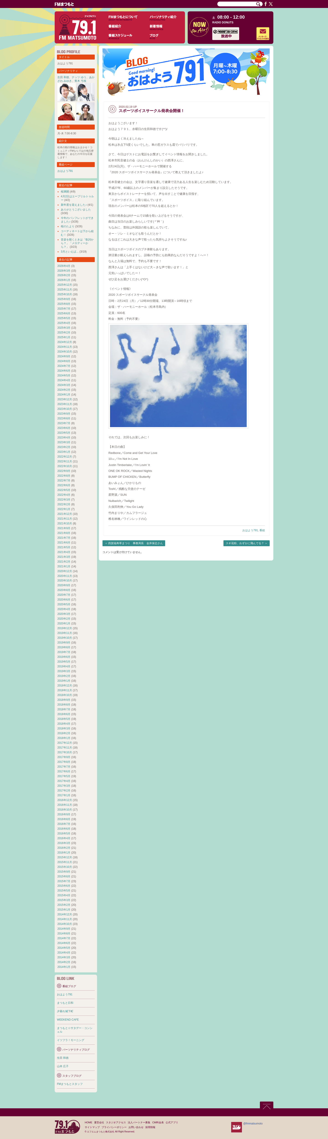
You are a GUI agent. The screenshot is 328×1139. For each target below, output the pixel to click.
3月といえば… (70, 251)
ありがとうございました (76, 209)
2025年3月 (63, 327)
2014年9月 (63, 928)
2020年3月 (63, 614)
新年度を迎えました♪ (74, 204)
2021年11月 (64, 518)
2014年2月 (63, 962)
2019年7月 (63, 652)
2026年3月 (63, 270)
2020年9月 (63, 585)
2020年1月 (63, 623)
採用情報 (150, 1127)
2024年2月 (63, 389)
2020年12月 (64, 571)
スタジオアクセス (116, 1122)
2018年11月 (64, 690)
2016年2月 (63, 847)
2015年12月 (64, 857)
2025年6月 (63, 313)
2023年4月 (63, 437)
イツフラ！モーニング (70, 1040)
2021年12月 (64, 514)
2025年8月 (63, 303)
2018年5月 (63, 719)
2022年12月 (64, 456)
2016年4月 (63, 838)
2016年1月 (63, 852)
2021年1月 (63, 566)
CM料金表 (158, 1122)
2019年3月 (63, 671)
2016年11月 (64, 804)
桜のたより (67, 226)
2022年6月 (63, 485)
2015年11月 (64, 862)
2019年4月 (63, 666)
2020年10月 (64, 580)
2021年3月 (63, 556)
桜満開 (65, 191)
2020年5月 (63, 604)
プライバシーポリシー (114, 1127)
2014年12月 (64, 914)
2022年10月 (64, 466)
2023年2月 (63, 447)
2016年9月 (63, 814)
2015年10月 (64, 867)
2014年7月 (63, 938)
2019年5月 (63, 661)
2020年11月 (64, 576)
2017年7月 (63, 766)
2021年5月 (63, 547)
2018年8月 (63, 704)
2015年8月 (63, 876)
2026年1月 (63, 280)
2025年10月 (64, 294)
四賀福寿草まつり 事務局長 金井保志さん (135, 543)
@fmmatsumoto (253, 1123)
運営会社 (99, 1122)
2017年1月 (63, 795)
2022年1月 (63, 509)
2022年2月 (63, 504)
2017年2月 (63, 790)
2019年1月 (63, 680)
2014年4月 (63, 952)
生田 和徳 (63, 77)
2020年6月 (63, 599)
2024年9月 (63, 356)
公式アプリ (172, 1122)
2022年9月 (63, 471)
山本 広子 (63, 1066)
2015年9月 (63, 871)
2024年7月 (63, 366)
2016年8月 (63, 819)
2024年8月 (63, 361)
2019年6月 (63, 656)
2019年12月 (64, 628)
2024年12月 (64, 342)
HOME (88, 1122)
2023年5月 (63, 432)
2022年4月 (63, 494)
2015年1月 (63, 909)
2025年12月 (64, 284)
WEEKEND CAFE (68, 1019)
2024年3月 (63, 385)
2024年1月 (63, 394)
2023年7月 (63, 423)
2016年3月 (63, 843)
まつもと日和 (65, 1002)
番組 (262, 530)
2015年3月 (63, 900)
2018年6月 (63, 714)
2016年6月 (63, 828)
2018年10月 (64, 695)
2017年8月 (63, 762)
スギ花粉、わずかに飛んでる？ (245, 543)
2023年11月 (64, 404)
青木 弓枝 (80, 81)
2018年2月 (63, 733)
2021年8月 (63, 533)
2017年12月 (64, 742)
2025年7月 (63, 308)
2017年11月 (64, 747)
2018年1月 (63, 738)
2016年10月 (64, 809)
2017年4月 (63, 781)
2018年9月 (63, 699)
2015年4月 (63, 895)
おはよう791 (250, 530)
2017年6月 (63, 771)
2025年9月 (63, 299)
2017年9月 (63, 757)
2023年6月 (63, 428)
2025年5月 (63, 318)
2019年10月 (64, 637)
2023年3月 (63, 442)
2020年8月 (63, 590)
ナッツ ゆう (79, 77)
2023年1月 (63, 451)
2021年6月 (63, 542)
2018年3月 (63, 728)
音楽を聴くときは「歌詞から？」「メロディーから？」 (77, 243)
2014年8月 (63, 933)
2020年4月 (63, 609)
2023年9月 (63, 413)
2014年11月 (64, 919)
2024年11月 (64, 346)
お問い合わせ (136, 1127)
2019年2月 (63, 676)
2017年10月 (64, 752)
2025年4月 (63, 323)
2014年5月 (63, 947)
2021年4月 (63, 552)
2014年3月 (63, 957)
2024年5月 (63, 375)
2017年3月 (63, 785)
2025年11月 (64, 289)
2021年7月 (63, 537)
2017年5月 (63, 776)
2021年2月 (63, 561)
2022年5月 (63, 490)
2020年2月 (63, 618)
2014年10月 (64, 924)
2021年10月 (64, 523)
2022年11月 (64, 461)
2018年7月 (63, 709)
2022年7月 (63, 480)
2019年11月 (64, 633)
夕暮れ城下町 (65, 1011)
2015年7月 (63, 881)
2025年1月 (63, 337)
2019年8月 (63, 647)
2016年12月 (64, 800)
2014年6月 (63, 943)
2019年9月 (63, 642)
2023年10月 (64, 409)
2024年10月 (64, 351)
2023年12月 (64, 399)
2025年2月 (63, 332)
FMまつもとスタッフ (70, 1084)
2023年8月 (63, 418)
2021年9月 (63, 528)
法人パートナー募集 (139, 1122)
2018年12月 (64, 685)
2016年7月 (63, 824)
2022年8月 (63, 475)
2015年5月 (63, 890)
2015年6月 (63, 885)
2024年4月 (63, 380)
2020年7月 (63, 594)
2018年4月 (63, 723)
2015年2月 (63, 904)
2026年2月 (63, 275)
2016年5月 (63, 833)
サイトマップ (92, 1127)
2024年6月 (63, 370)
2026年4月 (63, 266)
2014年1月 (63, 967)
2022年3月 (63, 499)
